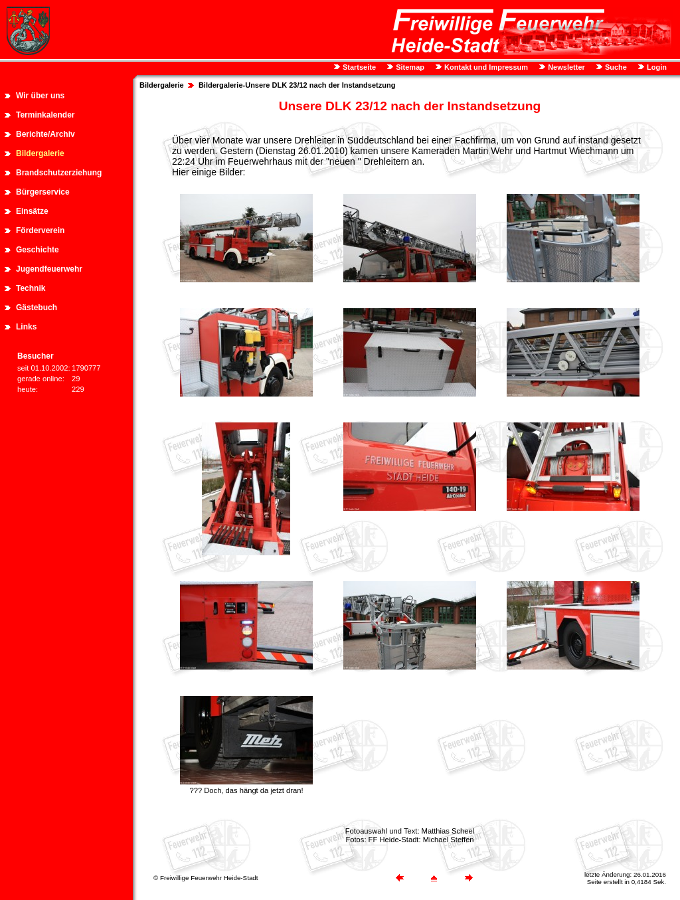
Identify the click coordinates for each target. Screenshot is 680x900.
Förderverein (40, 230)
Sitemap (409, 67)
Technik (30, 288)
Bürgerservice (43, 192)
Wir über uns (40, 95)
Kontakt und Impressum (485, 67)
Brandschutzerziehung (59, 172)
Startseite (358, 67)
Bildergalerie (40, 153)
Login (656, 67)
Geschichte (37, 249)
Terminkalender (45, 115)
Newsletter (565, 67)
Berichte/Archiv (45, 134)
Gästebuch (36, 307)
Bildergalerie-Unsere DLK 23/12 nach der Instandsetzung (297, 85)
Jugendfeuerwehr (49, 269)
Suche (615, 67)
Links (26, 326)
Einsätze (32, 211)
